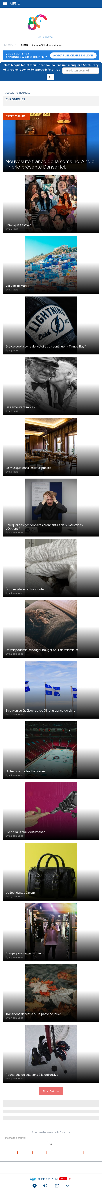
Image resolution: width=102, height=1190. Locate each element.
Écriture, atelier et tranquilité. (51, 591)
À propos (25, 1152)
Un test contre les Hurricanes (51, 773)
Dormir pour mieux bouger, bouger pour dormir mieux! (51, 651)
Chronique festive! (51, 226)
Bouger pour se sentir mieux (51, 955)
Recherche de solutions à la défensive (51, 1076)
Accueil (10, 93)
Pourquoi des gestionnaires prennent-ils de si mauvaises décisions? (51, 528)
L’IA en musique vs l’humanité (51, 833)
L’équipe (39, 1152)
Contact (90, 1152)
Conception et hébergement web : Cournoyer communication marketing (51, 1170)
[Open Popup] (56, 1185)
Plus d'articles (50, 1091)
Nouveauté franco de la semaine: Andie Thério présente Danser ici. (50, 164)
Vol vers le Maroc (51, 287)
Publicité (52, 1156)
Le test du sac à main (51, 894)
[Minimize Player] (67, 1185)
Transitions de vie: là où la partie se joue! (51, 1015)
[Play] (34, 1185)
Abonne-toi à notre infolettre (51, 1132)
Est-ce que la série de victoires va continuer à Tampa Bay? (51, 348)
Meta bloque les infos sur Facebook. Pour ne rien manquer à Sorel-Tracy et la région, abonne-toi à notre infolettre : (51, 71)
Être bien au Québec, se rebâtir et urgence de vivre (51, 712)
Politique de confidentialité (65, 1152)
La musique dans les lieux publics (51, 469)
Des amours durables (51, 408)
